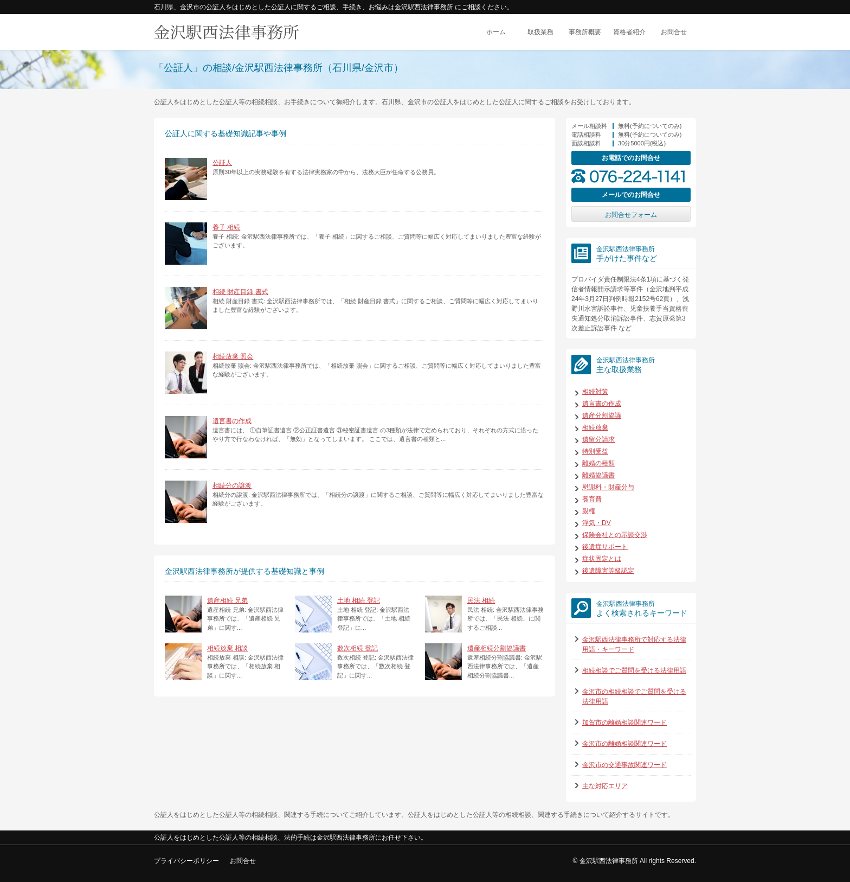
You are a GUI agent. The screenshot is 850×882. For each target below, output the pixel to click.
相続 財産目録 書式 (240, 292)
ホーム (496, 32)
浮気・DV (596, 523)
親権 (588, 511)
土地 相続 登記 (358, 600)
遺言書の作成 (232, 421)
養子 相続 (226, 227)
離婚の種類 (598, 463)
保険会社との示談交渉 (614, 535)
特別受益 (595, 451)
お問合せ (674, 32)
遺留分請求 (598, 439)
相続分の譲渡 (232, 485)
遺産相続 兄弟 (227, 600)
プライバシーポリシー (186, 861)
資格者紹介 (629, 32)
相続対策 (595, 391)
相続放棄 (595, 427)
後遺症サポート (605, 547)
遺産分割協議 (601, 415)
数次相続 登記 (357, 648)
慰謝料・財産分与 (608, 487)
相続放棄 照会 (232, 356)
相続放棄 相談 (227, 648)
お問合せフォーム (631, 215)
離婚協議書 (598, 475)
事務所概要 (585, 32)
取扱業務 (540, 32)
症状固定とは (601, 559)
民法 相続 (481, 600)
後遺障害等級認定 (608, 570)
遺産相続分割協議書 (496, 648)
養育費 (592, 499)
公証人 (222, 163)
